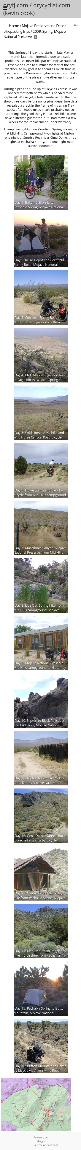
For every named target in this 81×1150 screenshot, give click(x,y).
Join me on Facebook (46, 1145)
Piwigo (40, 1141)
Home (14, 25)
